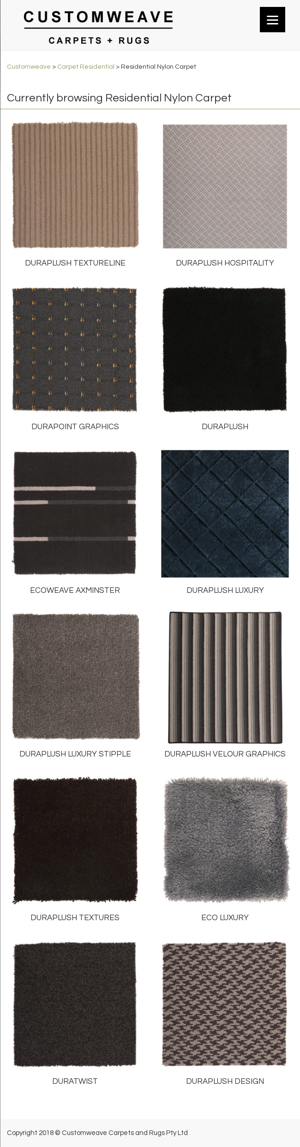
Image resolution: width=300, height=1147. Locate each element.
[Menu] (272, 19)
